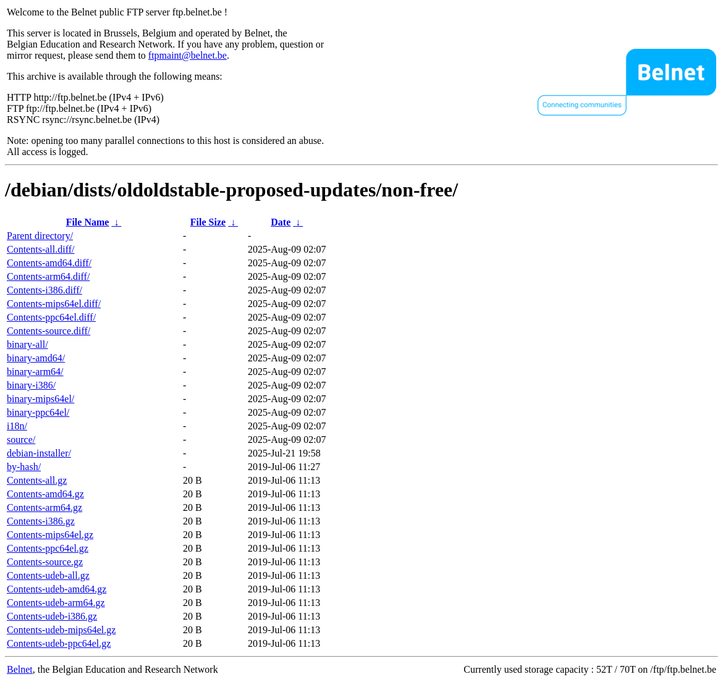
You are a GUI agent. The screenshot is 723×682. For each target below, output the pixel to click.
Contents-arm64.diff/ (48, 276)
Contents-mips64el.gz (50, 534)
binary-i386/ (31, 385)
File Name (87, 222)
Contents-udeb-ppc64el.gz (59, 643)
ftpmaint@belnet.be (187, 55)
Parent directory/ (40, 235)
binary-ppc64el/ (38, 412)
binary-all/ (27, 344)
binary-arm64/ (35, 371)
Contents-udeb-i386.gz (52, 616)
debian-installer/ (39, 453)
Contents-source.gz (45, 562)
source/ (21, 439)
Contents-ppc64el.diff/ (51, 317)
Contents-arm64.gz (44, 507)
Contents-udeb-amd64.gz (56, 589)
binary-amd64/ (36, 358)
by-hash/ (24, 466)
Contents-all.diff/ (40, 249)
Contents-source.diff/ (48, 331)
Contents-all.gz (37, 480)
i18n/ (17, 426)
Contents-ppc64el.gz (47, 548)
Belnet (20, 669)
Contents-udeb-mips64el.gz (61, 630)
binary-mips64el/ (40, 399)
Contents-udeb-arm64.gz (56, 602)
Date (280, 222)
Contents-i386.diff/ (44, 290)
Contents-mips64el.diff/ (54, 303)
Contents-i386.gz (41, 521)
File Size (208, 222)
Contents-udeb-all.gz (48, 575)
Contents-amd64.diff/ (49, 263)
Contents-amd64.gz (45, 494)
